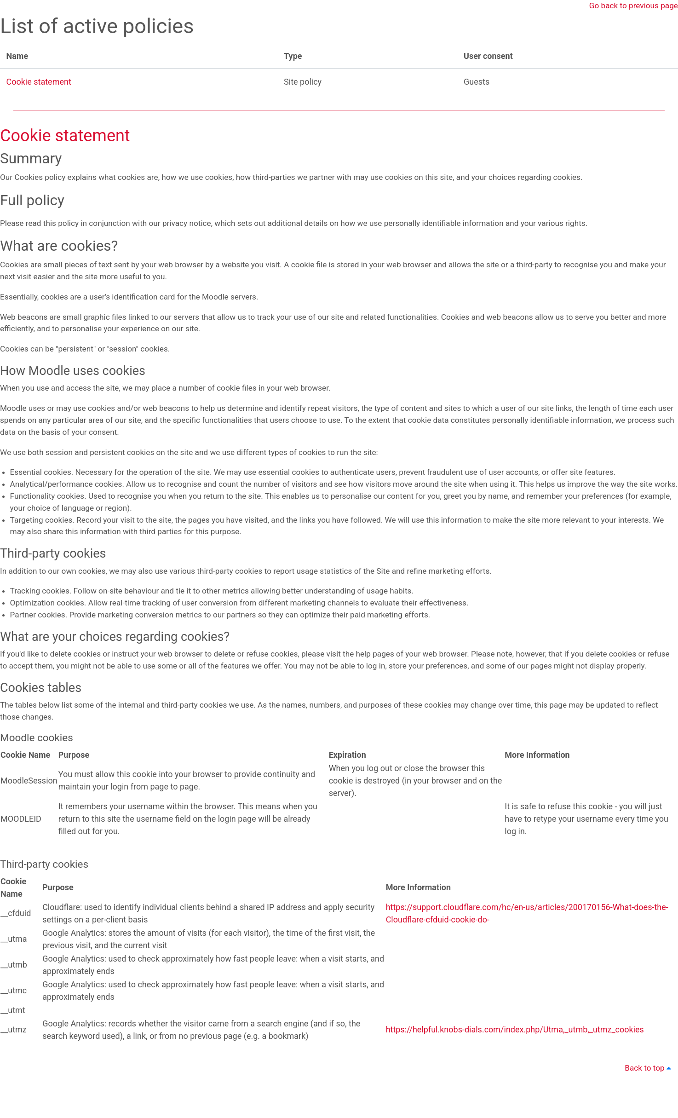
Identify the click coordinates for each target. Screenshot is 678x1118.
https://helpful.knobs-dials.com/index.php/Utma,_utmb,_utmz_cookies (515, 1072)
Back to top (648, 1112)
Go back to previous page (631, 6)
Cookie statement (38, 82)
